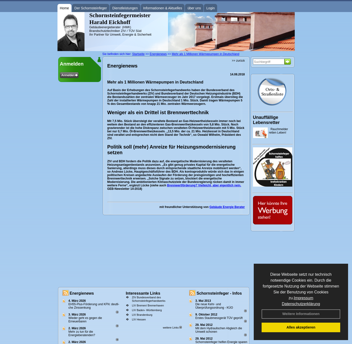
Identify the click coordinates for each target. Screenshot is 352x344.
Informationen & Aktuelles (162, 8)
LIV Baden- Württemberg (147, 310)
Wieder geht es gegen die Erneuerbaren (85, 319)
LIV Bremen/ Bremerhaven (148, 305)
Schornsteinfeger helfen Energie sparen (221, 342)
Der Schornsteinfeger (90, 8)
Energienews (82, 293)
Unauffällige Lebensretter (266, 120)
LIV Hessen (139, 319)
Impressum (303, 298)
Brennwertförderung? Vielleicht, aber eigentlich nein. (204, 185)
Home (64, 8)
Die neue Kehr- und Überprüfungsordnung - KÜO (214, 306)
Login (210, 8)
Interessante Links (143, 293)
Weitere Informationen (301, 314)
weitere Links (172, 327)
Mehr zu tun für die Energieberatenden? (82, 333)
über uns (194, 8)
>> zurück (238, 60)
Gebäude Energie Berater (227, 207)
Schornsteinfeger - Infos (219, 293)
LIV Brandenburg (142, 314)
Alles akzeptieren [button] (300, 327)
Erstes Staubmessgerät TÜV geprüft (219, 318)
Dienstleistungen (125, 8)
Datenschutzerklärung (301, 304)
